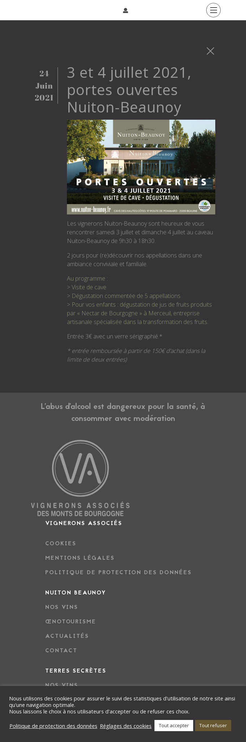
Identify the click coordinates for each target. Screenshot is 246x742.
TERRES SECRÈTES (75, 671)
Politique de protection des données (118, 572)
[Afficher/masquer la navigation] (35, 10)
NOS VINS (61, 685)
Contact (61, 651)
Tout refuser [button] (213, 725)
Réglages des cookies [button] (126, 725)
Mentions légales (80, 558)
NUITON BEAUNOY (75, 593)
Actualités (67, 636)
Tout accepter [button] (174, 725)
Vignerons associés (83, 523)
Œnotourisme (70, 622)
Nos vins (61, 607)
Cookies (60, 544)
